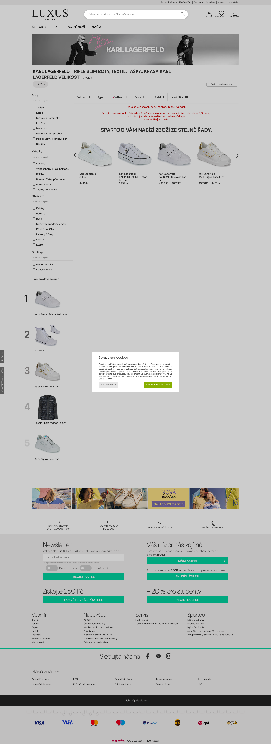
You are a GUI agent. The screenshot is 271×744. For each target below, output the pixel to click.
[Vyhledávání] (182, 14)
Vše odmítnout (108, 384)
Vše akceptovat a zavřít (158, 384)
